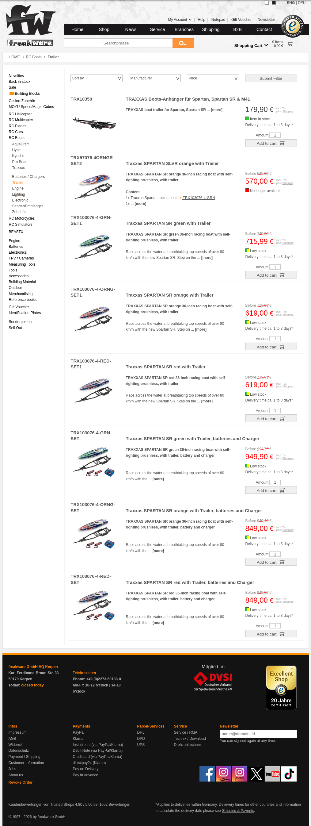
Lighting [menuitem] (18, 194)
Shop (104, 29)
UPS (141, 745)
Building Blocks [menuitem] (24, 93)
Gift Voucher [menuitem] (19, 307)
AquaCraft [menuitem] (20, 144)
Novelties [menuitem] (16, 76)
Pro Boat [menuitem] (19, 162)
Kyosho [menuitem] (18, 156)
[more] (216, 110)
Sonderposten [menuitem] (20, 322)
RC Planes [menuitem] (17, 126)
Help (201, 19)
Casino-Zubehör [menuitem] (22, 101)
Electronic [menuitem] (20, 200)
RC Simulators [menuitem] (20, 224)
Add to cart (271, 143)
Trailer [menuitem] (17, 182)
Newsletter (266, 19)
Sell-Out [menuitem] (15, 328)
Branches (184, 29)
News (131, 29)
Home (77, 29)
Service (157, 29)
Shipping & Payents (238, 811)
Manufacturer (141, 78)
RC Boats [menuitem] (17, 138)
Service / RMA (186, 732)
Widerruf (15, 745)
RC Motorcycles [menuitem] (22, 218)
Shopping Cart (251, 45)
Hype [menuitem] (16, 150)
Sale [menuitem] (12, 87)
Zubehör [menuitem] (19, 212)
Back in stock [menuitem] (20, 81)
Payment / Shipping (24, 757)
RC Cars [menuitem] (16, 132)
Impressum (18, 732)
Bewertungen (119, 804)
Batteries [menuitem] (16, 246)
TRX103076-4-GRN (198, 198)
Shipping (211, 29)
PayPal (79, 732)
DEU (301, 3)
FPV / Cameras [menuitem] (21, 258)
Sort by (78, 78)
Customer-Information (26, 763)
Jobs (12, 769)
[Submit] (183, 43)
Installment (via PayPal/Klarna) (98, 745)
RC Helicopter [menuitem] (20, 114)
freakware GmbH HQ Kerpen (33, 667)
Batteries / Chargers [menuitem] (28, 177)
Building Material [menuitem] (22, 282)
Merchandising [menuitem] (21, 294)
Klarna (78, 738)
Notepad (218, 19)
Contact (264, 29)
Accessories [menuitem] (19, 276)
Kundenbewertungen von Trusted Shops (41, 804)
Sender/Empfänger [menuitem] (27, 206)
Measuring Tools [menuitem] (22, 264)
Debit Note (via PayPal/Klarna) (98, 750)
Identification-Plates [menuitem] (25, 313)
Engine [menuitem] (18, 188)
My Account (180, 19)
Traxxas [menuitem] (18, 168)
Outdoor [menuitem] (15, 288)
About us (16, 775)
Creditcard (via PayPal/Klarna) (97, 757)
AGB (12, 738)
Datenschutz (19, 750)
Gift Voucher (241, 19)
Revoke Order (21, 782)
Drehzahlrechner (187, 745)
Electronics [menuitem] (18, 252)
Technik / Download (190, 738)
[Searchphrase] (118, 43)
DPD (141, 738)
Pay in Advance (85, 775)
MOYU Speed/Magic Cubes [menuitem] (31, 107)
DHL (141, 732)
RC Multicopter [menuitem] (21, 120)
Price (193, 78)
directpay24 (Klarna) (89, 763)
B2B (237, 29)
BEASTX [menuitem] (16, 232)
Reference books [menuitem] (23, 300)
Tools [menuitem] (13, 270)
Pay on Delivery (86, 769)
